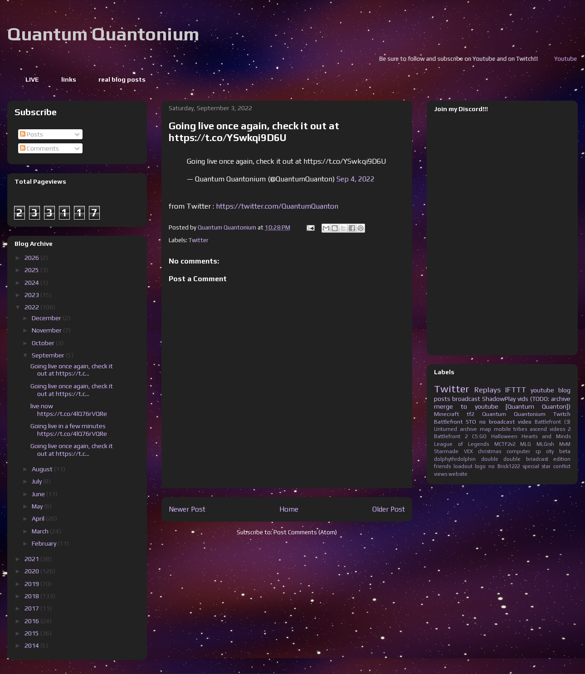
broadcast (466, 398)
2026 (32, 257)
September (49, 355)
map (485, 429)
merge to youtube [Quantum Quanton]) (502, 406)
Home (288, 509)
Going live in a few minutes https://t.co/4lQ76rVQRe (68, 429)
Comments (39, 148)
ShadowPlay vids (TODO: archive (526, 398)
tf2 (470, 413)
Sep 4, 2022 (355, 179)
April (39, 518)
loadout (463, 466)
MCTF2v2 (504, 444)
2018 (32, 596)
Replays (487, 389)
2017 (32, 608)
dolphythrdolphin (455, 459)
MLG (525, 444)
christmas (489, 451)
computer (518, 451)
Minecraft (446, 413)
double (489, 459)
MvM (564, 444)
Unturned (445, 429)
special (530, 466)
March (41, 531)
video (524, 421)
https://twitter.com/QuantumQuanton (277, 206)
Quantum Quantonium (103, 34)
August (43, 469)
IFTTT (515, 389)
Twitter (198, 240)
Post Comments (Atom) (305, 532)
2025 (32, 270)
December (47, 318)
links (68, 79)
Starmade (446, 451)
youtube (542, 390)
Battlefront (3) (552, 422)
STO (471, 421)
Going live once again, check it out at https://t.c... (71, 369)
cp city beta (553, 451)
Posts (31, 134)
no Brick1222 (504, 466)
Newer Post (187, 509)
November (47, 330)
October (44, 343)
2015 (32, 633)
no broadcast (497, 421)
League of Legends (461, 444)
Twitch (561, 413)
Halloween (504, 436)
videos (557, 429)
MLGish (545, 444)
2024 (32, 282)
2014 (32, 645)
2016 (32, 621)
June (39, 494)
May (38, 506)
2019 (32, 583)
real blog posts (122, 79)
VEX (468, 451)
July (37, 481)
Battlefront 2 (451, 436)
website (458, 474)
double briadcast (525, 459)
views (440, 474)
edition (561, 459)
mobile (502, 429)
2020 (32, 571)
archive (468, 429)
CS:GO (479, 436)
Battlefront (448, 421)
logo (480, 466)
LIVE (32, 79)
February (45, 543)
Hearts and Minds (546, 436)
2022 (32, 307)
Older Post (388, 509)
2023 (32, 294)
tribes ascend (530, 429)
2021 (32, 558)
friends (442, 466)
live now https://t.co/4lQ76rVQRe (68, 409)
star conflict (555, 466)
